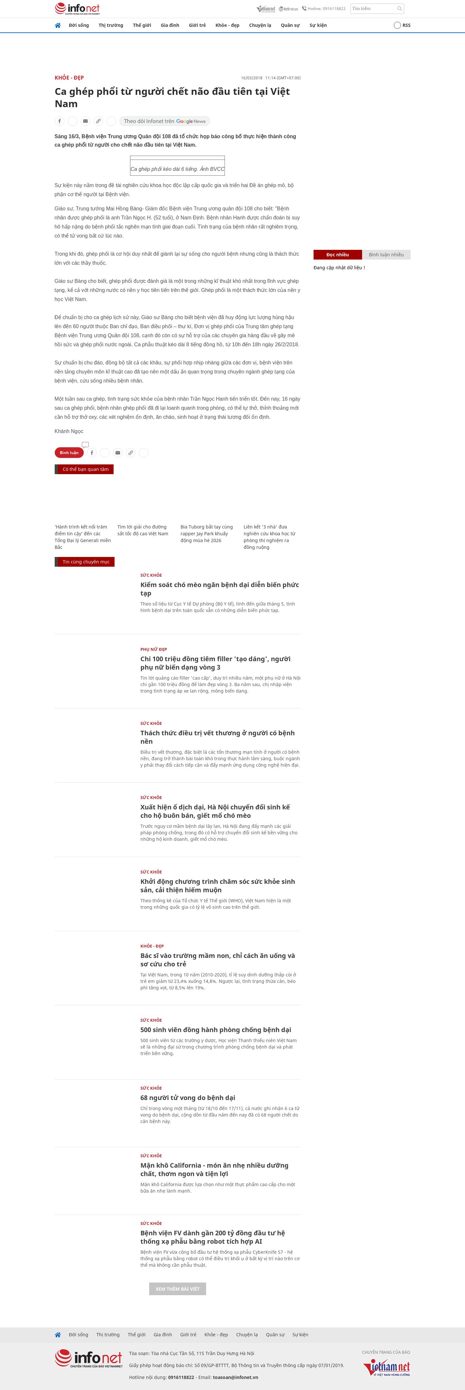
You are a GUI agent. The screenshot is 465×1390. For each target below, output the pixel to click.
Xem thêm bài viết (178, 1289)
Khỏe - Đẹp (69, 77)
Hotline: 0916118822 (323, 9)
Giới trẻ (197, 25)
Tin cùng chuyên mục (86, 562)
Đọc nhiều (338, 254)
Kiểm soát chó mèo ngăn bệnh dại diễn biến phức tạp (219, 588)
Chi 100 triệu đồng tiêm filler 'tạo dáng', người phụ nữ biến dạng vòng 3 (215, 663)
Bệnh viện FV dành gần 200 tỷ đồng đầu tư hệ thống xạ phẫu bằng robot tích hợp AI (212, 1237)
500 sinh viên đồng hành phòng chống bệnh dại (215, 1029)
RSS (402, 25)
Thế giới (142, 25)
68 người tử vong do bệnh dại (187, 1097)
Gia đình (170, 25)
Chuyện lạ (260, 25)
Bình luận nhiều (386, 254)
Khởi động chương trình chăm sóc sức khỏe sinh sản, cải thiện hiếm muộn (217, 885)
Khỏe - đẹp (227, 25)
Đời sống (79, 25)
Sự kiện (318, 25)
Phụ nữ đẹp (153, 649)
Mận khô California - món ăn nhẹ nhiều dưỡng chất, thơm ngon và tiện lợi (214, 1169)
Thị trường (111, 25)
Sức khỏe (151, 575)
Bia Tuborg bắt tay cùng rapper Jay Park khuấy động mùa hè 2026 (207, 533)
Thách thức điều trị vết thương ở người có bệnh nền (217, 737)
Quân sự (290, 25)
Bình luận (69, 452)
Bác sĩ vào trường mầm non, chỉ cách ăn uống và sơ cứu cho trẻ (217, 959)
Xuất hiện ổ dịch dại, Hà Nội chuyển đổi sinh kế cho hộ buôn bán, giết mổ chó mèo (215, 811)
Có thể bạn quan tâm (86, 469)
